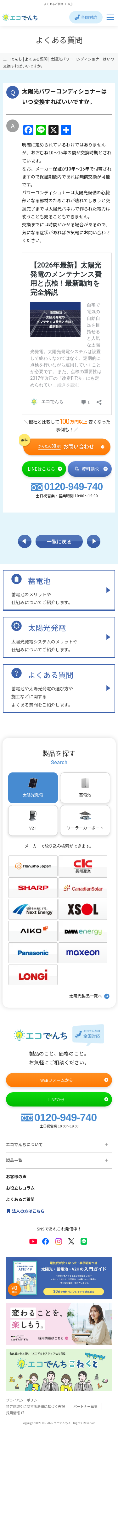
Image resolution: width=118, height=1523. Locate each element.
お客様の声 (16, 1176)
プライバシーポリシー (23, 1400)
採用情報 (15, 1412)
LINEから (78, 1099)
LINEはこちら (45, 469)
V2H (33, 820)
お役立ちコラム (20, 1188)
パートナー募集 (85, 1406)
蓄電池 (39, 580)
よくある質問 (50, 674)
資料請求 (91, 469)
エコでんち (13, 58)
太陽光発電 (47, 627)
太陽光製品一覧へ (89, 996)
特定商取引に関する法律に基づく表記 (35, 1406)
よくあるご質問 (20, 1199)
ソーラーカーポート (85, 820)
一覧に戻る (59, 541)
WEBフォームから (74, 1080)
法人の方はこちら (25, 1211)
